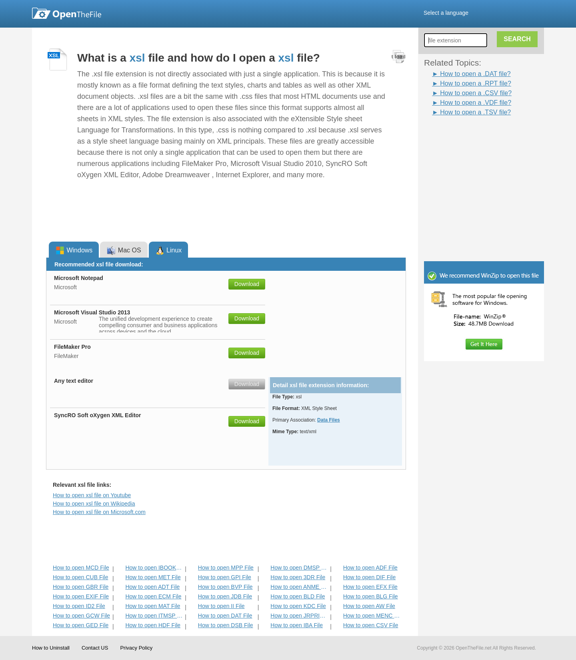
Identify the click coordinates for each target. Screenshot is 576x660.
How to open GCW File (81, 615)
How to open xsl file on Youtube (92, 495)
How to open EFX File (370, 587)
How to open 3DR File (297, 577)
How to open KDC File (298, 606)
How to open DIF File (369, 577)
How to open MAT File (152, 606)
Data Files (328, 420)
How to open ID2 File (79, 606)
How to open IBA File (296, 625)
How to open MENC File (372, 615)
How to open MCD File (81, 567)
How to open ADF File (370, 567)
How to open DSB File (225, 625)
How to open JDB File (225, 596)
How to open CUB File (80, 577)
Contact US (95, 648)
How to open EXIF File (81, 596)
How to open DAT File (225, 615)
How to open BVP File (225, 587)
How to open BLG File (370, 596)
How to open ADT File (152, 587)
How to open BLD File (297, 596)
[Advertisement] (472, 135)
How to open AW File (369, 606)
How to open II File (221, 606)
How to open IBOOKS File (154, 567)
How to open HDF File (152, 625)
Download (246, 284)
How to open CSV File (370, 625)
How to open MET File (152, 577)
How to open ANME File (299, 587)
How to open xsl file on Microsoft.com (99, 512)
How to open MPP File (226, 567)
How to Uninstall (51, 648)
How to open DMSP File (299, 567)
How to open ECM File (153, 596)
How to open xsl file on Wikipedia (94, 503)
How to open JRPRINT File (299, 615)
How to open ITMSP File (154, 615)
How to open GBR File (80, 587)
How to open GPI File (224, 577)
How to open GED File (80, 625)
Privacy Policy (136, 648)
